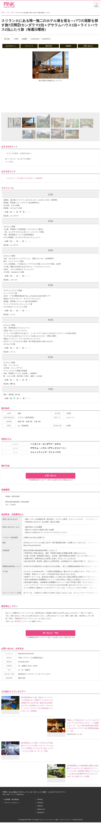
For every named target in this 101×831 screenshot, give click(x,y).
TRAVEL (40, 808)
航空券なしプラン (21, 635)
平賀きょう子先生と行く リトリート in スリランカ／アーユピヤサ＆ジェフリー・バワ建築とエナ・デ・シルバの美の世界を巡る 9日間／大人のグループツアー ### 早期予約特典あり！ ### (83, 734)
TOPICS (40, 814)
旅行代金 (61, 46)
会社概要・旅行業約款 (11, 808)
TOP (2, 12)
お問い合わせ (50, 468)
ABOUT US (41, 818)
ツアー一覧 (10, 12)
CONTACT (40, 821)
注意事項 (82, 46)
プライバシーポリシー (11, 811)
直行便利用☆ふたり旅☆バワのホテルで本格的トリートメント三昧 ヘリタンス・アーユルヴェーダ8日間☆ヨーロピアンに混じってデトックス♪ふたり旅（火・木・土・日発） (37, 756)
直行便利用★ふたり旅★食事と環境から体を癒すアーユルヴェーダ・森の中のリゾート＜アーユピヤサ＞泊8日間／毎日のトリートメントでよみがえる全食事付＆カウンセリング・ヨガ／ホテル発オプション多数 (83, 779)
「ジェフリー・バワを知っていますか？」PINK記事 (23, 181)
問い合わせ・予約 (50, 647)
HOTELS (40, 811)
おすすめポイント (18, 46)
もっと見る (9, 165)
